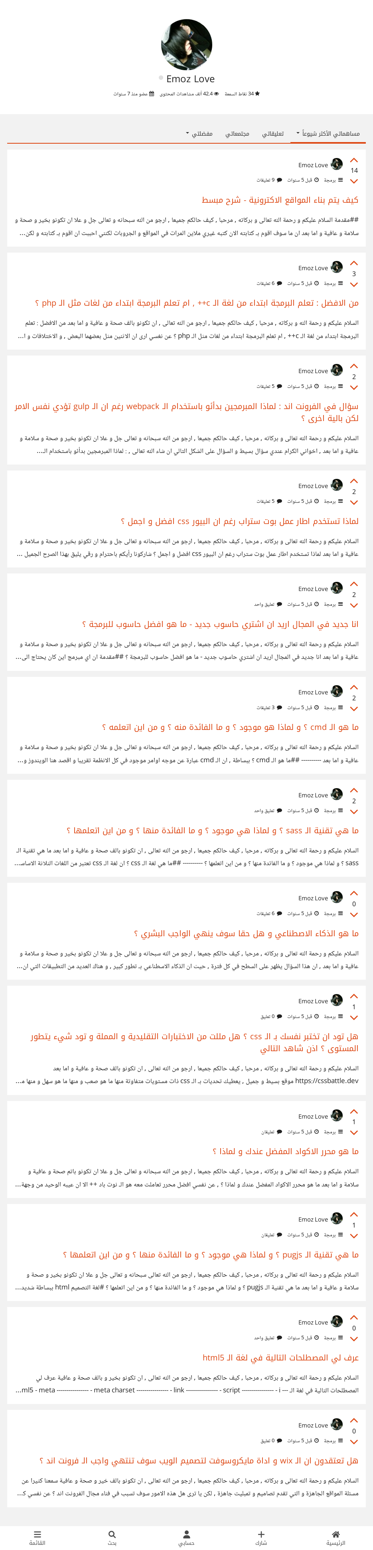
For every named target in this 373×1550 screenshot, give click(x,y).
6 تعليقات (269, 283)
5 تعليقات (269, 386)
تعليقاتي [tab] (273, 134)
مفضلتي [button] (199, 134)
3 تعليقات (269, 708)
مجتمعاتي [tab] (237, 134)
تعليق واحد (268, 604)
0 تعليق (271, 1016)
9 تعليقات (269, 180)
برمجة (333, 180)
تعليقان (271, 1132)
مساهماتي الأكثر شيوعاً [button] (328, 134)
